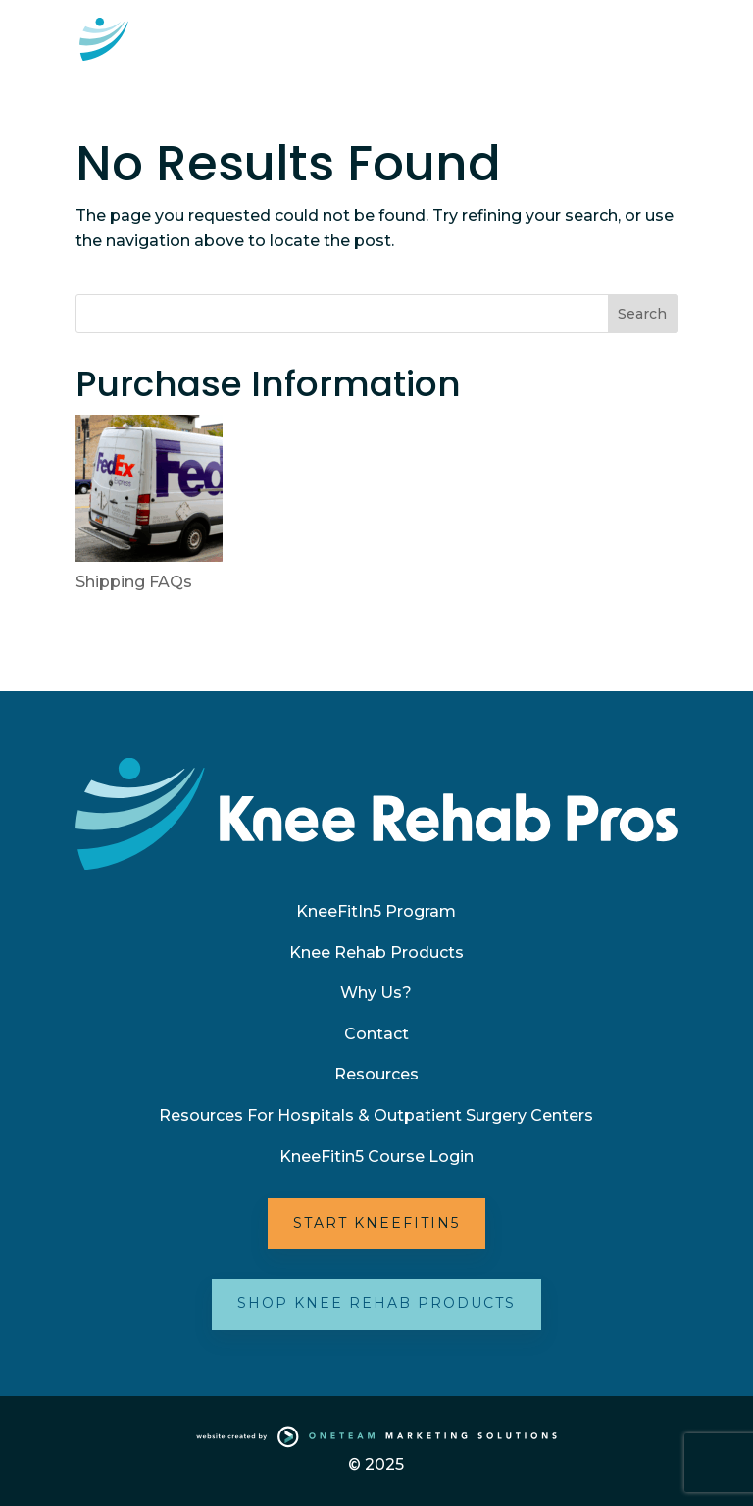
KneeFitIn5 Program (376, 911)
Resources (376, 1074)
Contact (376, 1034)
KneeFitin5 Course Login (376, 1156)
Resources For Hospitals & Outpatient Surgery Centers (376, 1115)
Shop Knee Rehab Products (376, 1303)
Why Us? (376, 992)
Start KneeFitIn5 (376, 1222)
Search (642, 314)
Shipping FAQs (133, 582)
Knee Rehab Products (376, 952)
